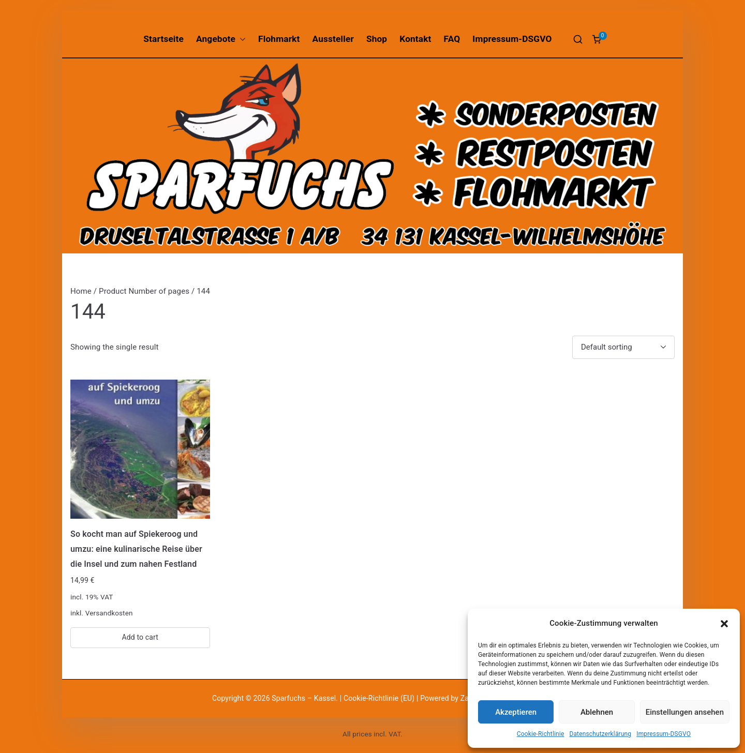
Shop (376, 39)
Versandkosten (109, 613)
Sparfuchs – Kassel (304, 698)
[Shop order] (623, 347)
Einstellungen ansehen (685, 712)
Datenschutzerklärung (600, 733)
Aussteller (333, 39)
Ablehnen (596, 712)
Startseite (163, 39)
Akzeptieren (516, 712)
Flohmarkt (279, 39)
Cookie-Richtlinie (540, 733)
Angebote (221, 39)
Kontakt (415, 39)
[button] (724, 624)
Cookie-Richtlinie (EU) (380, 698)
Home (81, 291)
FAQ (452, 39)
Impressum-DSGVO (663, 733)
